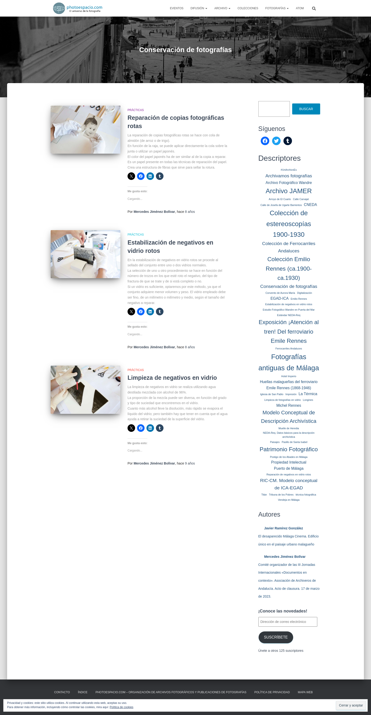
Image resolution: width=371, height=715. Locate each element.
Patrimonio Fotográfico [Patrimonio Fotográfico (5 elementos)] (289, 449)
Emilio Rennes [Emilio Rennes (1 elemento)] (299, 298)
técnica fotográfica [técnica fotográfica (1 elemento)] (306, 494)
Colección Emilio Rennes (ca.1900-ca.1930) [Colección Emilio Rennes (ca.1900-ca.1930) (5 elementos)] (289, 268)
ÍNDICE (83, 692)
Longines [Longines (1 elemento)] (308, 399)
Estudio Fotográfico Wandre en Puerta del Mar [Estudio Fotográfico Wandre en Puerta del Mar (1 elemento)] (289, 309)
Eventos (176, 8)
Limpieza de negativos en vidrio (172, 377)
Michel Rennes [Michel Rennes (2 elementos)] (288, 405)
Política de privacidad (272, 692)
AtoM (300, 8)
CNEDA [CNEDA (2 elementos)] (310, 205)
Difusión (198, 8)
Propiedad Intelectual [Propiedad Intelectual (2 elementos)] (288, 462)
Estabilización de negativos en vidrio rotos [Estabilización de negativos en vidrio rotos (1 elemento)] (288, 304)
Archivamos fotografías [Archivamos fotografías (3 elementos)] (288, 175)
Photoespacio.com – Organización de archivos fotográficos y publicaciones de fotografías (171, 692)
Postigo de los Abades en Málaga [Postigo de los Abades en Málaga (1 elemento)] (288, 457)
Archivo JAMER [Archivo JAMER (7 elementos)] (289, 191)
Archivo (222, 8)
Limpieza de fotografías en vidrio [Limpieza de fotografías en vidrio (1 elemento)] (282, 399)
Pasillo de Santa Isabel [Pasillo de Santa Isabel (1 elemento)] (294, 442)
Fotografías (277, 8)
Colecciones (248, 8)
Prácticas (136, 110)
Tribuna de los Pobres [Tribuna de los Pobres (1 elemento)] (281, 494)
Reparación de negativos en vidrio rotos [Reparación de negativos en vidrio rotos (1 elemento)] (288, 474)
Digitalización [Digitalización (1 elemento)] (304, 292)
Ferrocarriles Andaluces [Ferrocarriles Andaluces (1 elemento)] (288, 348)
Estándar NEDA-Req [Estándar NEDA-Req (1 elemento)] (288, 315)
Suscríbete (276, 637)
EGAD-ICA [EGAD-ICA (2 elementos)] (279, 298)
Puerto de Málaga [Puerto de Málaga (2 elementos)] (289, 468)
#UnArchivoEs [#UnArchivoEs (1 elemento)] (289, 169)
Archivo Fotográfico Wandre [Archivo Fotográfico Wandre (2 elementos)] (288, 183)
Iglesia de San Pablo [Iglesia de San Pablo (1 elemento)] (271, 394)
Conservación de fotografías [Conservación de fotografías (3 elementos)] (288, 286)
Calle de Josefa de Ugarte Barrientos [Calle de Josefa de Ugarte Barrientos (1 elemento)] (281, 205)
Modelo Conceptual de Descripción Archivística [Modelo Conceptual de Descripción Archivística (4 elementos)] (288, 417)
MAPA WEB (305, 692)
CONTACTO (62, 692)
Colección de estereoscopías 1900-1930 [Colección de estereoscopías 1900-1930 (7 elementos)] (288, 223)
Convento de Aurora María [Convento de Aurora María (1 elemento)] (280, 292)
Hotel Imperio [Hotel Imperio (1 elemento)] (288, 376)
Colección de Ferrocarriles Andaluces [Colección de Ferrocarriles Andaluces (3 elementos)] (288, 247)
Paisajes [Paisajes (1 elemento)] (274, 442)
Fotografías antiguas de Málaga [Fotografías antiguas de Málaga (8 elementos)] (288, 362)
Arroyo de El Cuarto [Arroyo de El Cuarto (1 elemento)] (280, 199)
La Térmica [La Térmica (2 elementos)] (308, 394)
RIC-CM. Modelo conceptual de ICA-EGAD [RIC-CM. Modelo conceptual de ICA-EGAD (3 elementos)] (288, 484)
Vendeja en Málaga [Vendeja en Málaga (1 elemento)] (289, 499)
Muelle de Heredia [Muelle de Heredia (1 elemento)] (288, 428)
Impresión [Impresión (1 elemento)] (290, 394)
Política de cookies (121, 707)
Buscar (306, 109)
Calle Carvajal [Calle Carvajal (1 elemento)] (301, 199)
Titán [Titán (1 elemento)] (264, 494)
